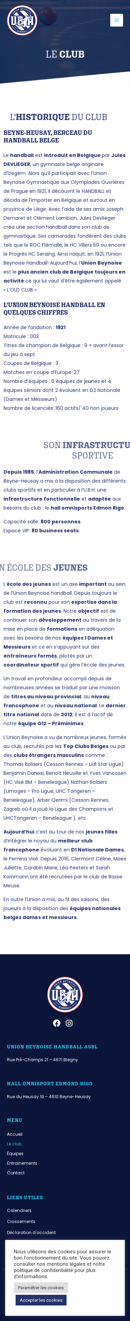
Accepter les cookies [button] (41, 1300)
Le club (14, 1144)
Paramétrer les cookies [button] (41, 1287)
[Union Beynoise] (22, 20)
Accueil (15, 1134)
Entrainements (22, 1163)
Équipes (15, 1153)
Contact (16, 1173)
